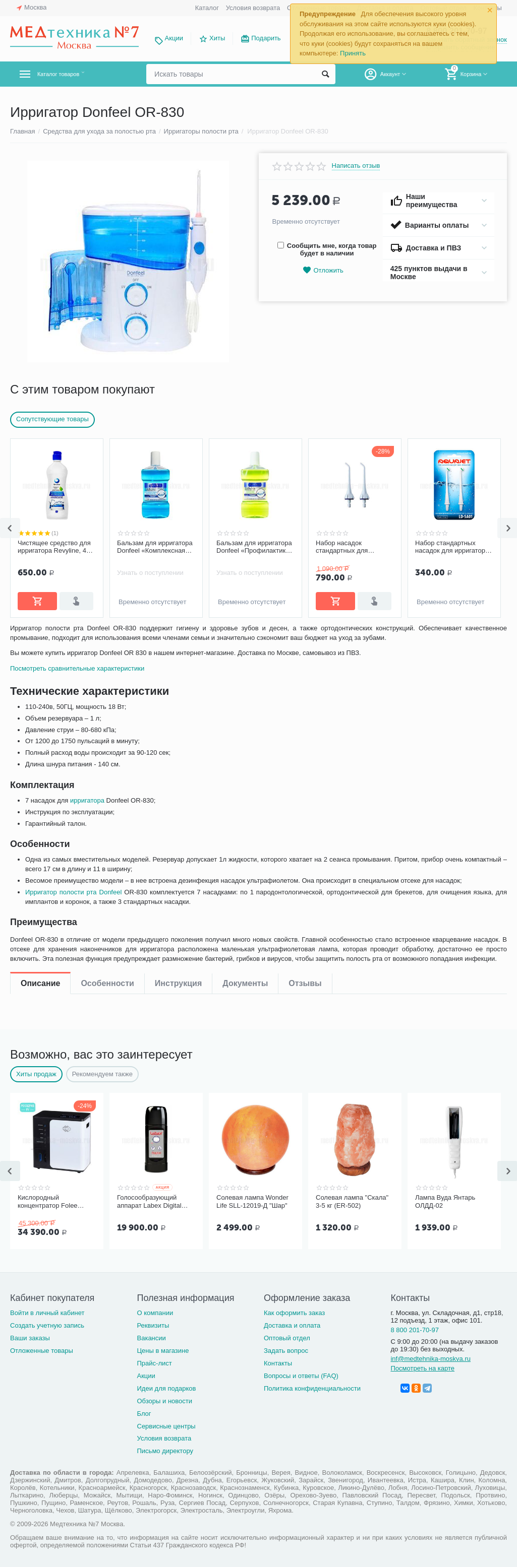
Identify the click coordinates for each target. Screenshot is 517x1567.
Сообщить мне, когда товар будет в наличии (327, 249)
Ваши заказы (30, 1338)
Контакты (278, 1363)
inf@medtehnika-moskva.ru (430, 1358)
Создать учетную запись (47, 1325)
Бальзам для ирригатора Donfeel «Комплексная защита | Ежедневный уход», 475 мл (155, 547)
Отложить (323, 270)
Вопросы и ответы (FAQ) (301, 1376)
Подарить (265, 38)
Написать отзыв (356, 165)
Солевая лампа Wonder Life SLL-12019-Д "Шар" (252, 1201)
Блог (144, 1413)
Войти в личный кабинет (47, 1313)
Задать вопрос (286, 1350)
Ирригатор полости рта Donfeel (76, 927)
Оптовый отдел (287, 1338)
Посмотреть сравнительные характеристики (80, 703)
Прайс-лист (154, 1363)
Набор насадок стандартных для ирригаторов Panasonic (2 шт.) (354, 547)
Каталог (207, 8)
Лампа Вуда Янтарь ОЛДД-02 (445, 1201)
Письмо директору (165, 1451)
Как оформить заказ (294, 1313)
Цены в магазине (163, 1350)
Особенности (107, 637)
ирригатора (90, 835)
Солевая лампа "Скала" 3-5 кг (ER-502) (352, 1201)
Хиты (217, 38)
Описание (40, 637)
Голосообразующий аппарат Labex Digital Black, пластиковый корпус (149, 1202)
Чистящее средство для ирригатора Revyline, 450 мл (55, 547)
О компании (155, 1313)
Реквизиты (153, 1325)
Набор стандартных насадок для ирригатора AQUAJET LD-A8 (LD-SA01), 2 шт (452, 547)
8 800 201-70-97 (414, 1330)
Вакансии (151, 1338)
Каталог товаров (69, 74)
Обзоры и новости (164, 1401)
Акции (174, 38)
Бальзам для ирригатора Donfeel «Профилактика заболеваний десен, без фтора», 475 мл (254, 547)
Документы (245, 637)
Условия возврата (253, 8)
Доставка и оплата (292, 1325)
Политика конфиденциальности (312, 1388)
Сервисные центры (166, 1426)
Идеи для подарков (166, 1388)
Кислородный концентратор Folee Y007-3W (48, 1202)
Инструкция (178, 637)
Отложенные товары (41, 1350)
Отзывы (305, 637)
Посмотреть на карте (422, 1368)
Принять (353, 53)
